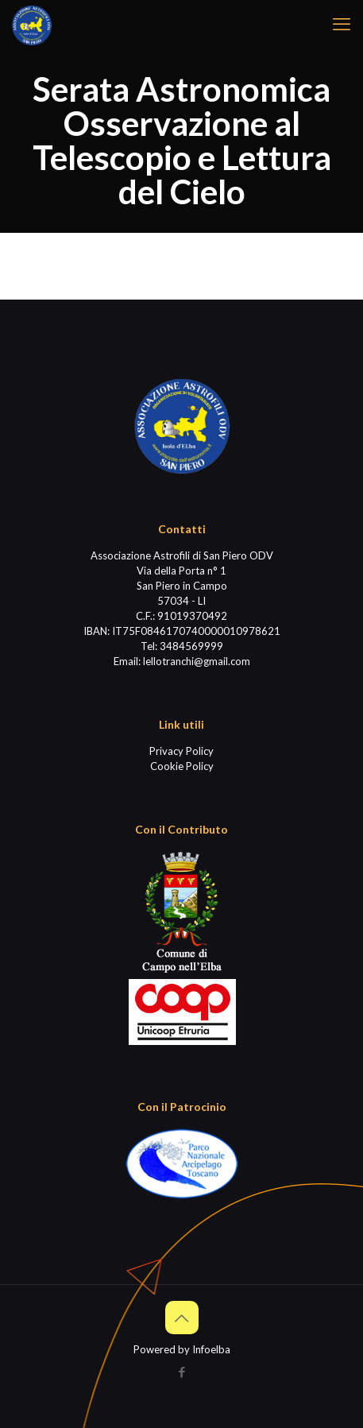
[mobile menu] (341, 23)
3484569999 (191, 646)
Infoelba (211, 1349)
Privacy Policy (181, 751)
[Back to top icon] (182, 1317)
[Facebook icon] (181, 1371)
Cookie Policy (182, 766)
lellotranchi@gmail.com (196, 661)
